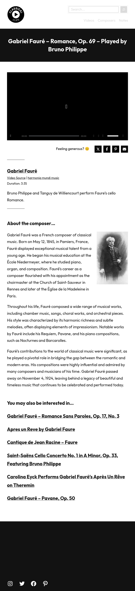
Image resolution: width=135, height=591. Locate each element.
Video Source (16, 178)
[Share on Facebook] (106, 149)
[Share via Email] (124, 149)
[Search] (123, 9)
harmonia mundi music (43, 178)
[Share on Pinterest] (115, 149)
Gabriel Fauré (22, 171)
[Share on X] (98, 149)
